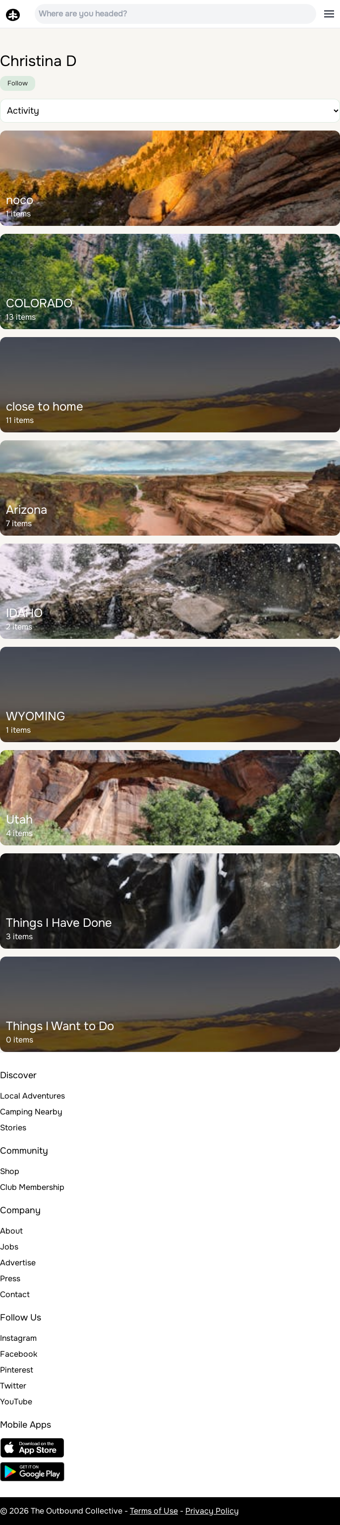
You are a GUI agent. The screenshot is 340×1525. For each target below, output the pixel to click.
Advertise (18, 1262)
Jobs (9, 1247)
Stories (13, 1127)
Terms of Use (154, 1511)
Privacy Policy (212, 1511)
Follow (17, 83)
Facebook (18, 1354)
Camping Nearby (31, 1112)
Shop (9, 1171)
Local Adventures (32, 1096)
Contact (15, 1294)
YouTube (16, 1401)
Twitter (13, 1386)
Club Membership (32, 1187)
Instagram (18, 1338)
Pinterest (16, 1370)
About (11, 1231)
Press (10, 1278)
